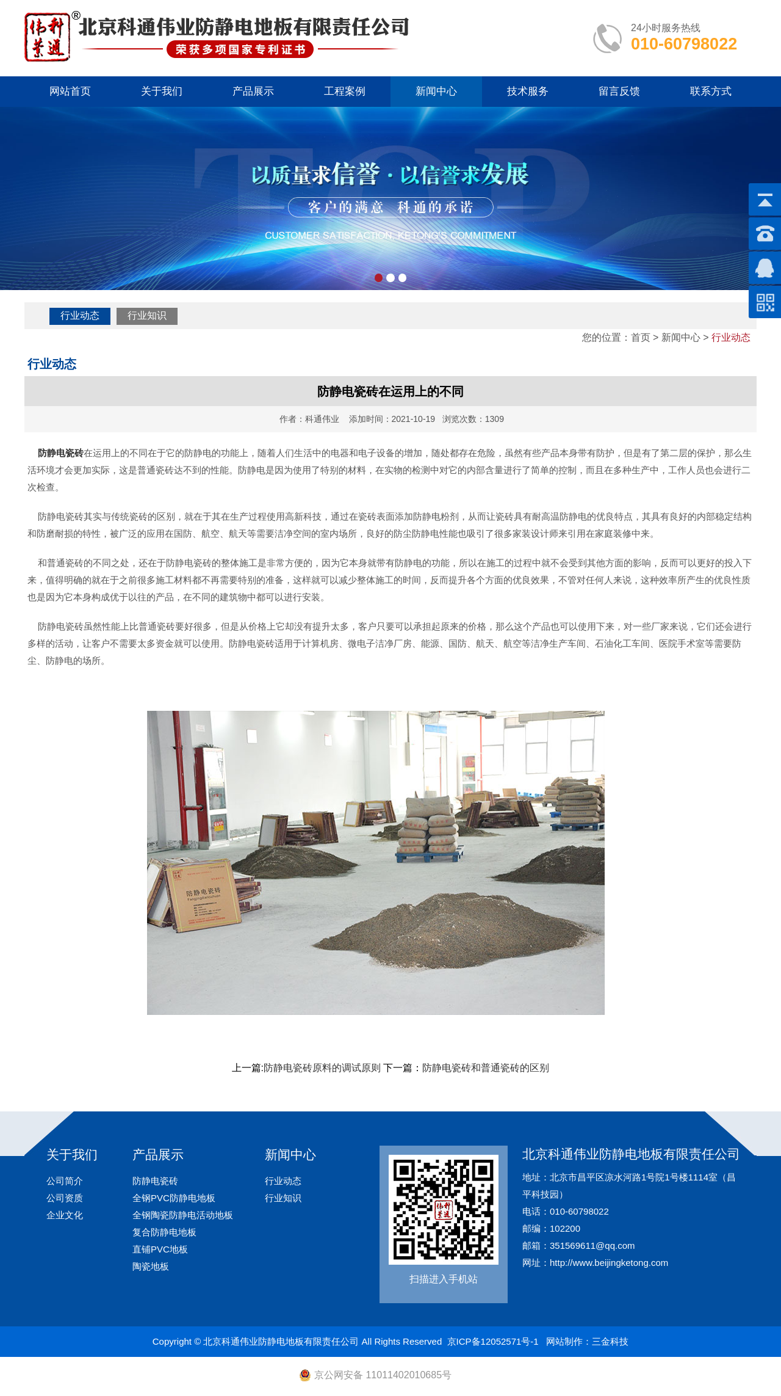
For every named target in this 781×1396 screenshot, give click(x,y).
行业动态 (79, 315)
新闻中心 (436, 91)
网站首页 (70, 91)
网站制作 (564, 1341)
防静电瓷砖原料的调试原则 (322, 1068)
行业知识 (147, 315)
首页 (640, 337)
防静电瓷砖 (155, 1181)
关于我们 (161, 91)
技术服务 (528, 91)
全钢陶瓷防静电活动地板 (182, 1215)
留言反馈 (619, 91)
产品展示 (253, 91)
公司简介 (64, 1181)
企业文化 (64, 1215)
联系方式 (711, 91)
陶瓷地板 (150, 1266)
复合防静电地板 (164, 1232)
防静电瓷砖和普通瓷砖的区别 (485, 1068)
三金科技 (610, 1341)
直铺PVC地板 (160, 1249)
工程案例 (344, 91)
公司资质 (64, 1198)
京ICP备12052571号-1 (493, 1341)
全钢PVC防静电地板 (173, 1198)
